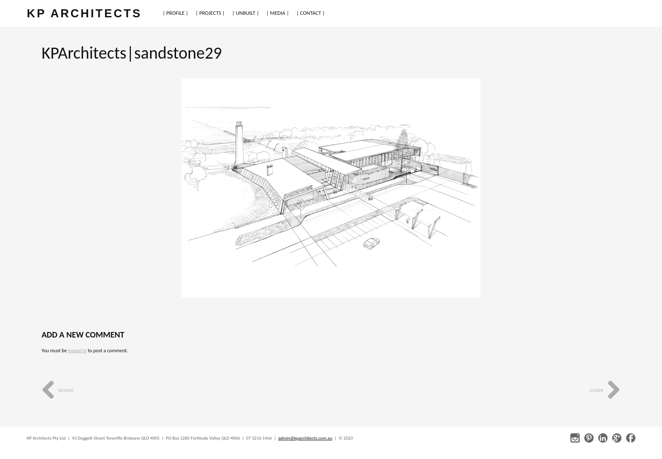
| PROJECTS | (210, 13)
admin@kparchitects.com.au (305, 438)
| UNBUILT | (245, 13)
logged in (77, 351)
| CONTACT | (310, 13)
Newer (58, 390)
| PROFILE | (175, 13)
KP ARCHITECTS (84, 13)
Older (605, 390)
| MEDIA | (277, 13)
